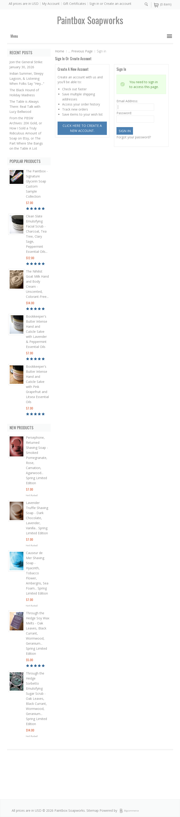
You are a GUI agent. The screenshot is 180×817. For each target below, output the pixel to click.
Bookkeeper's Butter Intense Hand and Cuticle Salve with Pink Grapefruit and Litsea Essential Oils (37, 384)
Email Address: (127, 101)
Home (59, 51)
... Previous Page (80, 51)
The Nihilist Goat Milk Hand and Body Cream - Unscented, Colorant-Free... (37, 284)
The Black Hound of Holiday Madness (24, 92)
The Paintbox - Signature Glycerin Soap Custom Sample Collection (37, 184)
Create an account (117, 3)
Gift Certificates (74, 3)
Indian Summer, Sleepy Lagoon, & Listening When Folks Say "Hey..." (26, 78)
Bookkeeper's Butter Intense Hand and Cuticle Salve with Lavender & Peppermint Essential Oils (36, 331)
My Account (51, 3)
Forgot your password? (133, 137)
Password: (124, 113)
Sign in (94, 3)
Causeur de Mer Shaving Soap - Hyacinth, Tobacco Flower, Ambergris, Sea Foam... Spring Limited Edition (37, 573)
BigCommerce (130, 810)
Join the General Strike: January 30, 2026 (26, 64)
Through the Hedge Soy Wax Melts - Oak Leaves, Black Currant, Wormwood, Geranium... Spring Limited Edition (37, 633)
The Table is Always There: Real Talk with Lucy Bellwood (24, 106)
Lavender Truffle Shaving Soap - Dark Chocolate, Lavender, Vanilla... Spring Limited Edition (37, 518)
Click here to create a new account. (82, 128)
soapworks (90, 20)
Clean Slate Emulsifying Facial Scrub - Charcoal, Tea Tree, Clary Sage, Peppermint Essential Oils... (36, 234)
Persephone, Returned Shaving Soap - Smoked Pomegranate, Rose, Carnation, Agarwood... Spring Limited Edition (37, 460)
